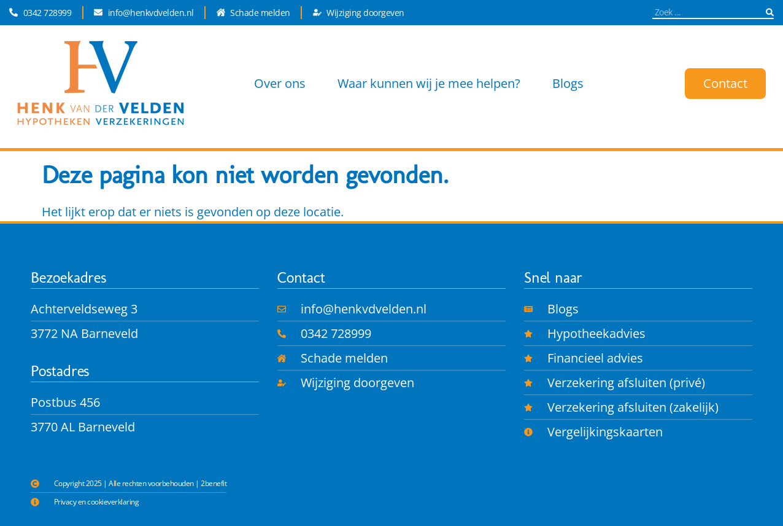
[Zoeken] (770, 12)
